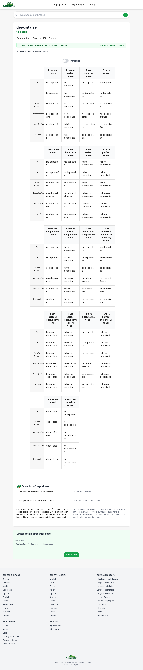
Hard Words (102, 604)
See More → (102, 615)
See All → (7, 615)
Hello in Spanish (104, 597)
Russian (6, 582)
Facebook (56, 625)
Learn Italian (102, 612)
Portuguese (8, 604)
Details (52, 38)
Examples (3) (39, 38)
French (6, 608)
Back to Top (71, 555)
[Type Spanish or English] (71, 15)
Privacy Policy (9, 644)
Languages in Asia (105, 593)
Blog (92, 4)
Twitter (54, 629)
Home (5, 625)
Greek (6, 579)
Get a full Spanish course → (112, 45)
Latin (52, 582)
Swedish (54, 604)
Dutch (5, 601)
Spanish (34, 544)
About (5, 629)
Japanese (7, 590)
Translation (75, 60)
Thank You (101, 608)
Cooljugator (20, 544)
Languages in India (105, 586)
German (6, 612)
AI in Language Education (108, 579)
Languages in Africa (106, 582)
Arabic (6, 586)
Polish (52, 612)
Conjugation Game (11, 636)
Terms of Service (11, 640)
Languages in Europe (106, 590)
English (6, 597)
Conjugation (59, 4)
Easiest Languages (105, 601)
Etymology (78, 4)
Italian (52, 590)
